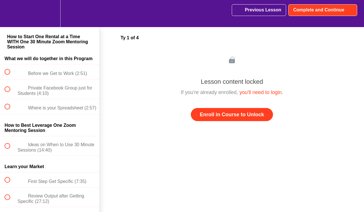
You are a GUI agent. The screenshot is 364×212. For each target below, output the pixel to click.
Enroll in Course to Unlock (232, 114)
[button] (10, 13)
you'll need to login (260, 92)
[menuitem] (49, 13)
